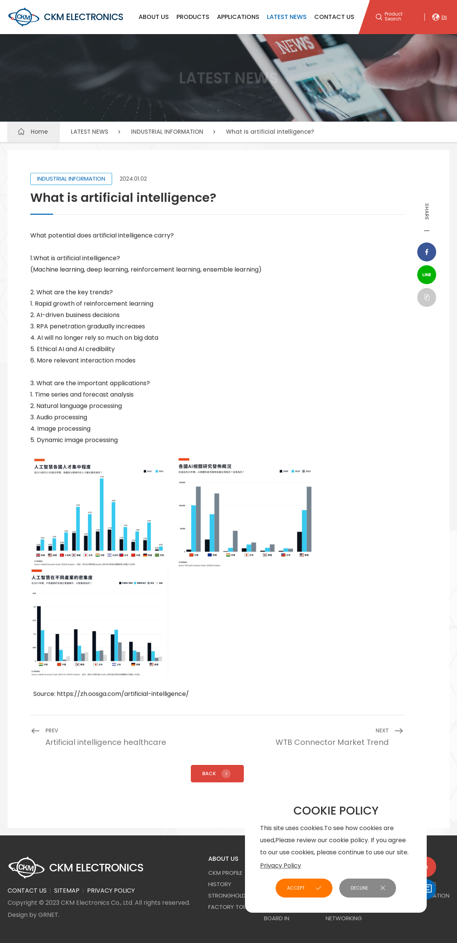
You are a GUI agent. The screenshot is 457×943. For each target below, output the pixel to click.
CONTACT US (334, 17)
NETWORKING (344, 918)
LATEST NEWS (287, 17)
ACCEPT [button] (296, 888)
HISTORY (219, 884)
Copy (426, 297)
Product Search (393, 16)
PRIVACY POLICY (111, 890)
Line (426, 274)
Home (39, 132)
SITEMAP (67, 890)
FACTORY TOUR (229, 907)
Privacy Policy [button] (280, 865)
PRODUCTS (192, 17)
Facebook (426, 251)
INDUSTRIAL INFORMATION (167, 132)
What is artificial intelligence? (270, 132)
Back (217, 773)
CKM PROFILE (225, 873)
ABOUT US (154, 17)
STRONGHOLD (227, 895)
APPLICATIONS (238, 17)
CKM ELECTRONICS (65, 17)
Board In (276, 918)
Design (18, 914)
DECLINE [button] (359, 888)
